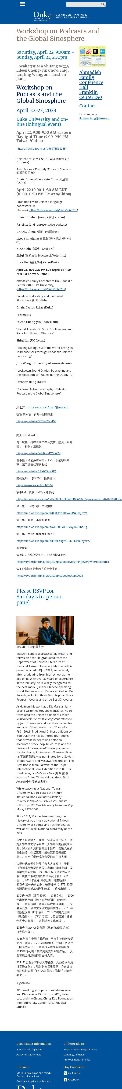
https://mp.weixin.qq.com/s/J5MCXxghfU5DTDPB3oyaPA (53, 541)
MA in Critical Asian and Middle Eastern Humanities (34, 1074)
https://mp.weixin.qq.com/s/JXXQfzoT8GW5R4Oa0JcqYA (52, 513)
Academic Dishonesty (28, 1054)
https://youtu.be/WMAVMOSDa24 (38, 453)
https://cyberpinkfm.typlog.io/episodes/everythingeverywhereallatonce (63, 562)
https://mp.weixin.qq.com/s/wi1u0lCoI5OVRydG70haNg (51, 527)
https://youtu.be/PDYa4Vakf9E (36, 421)
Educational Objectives (29, 1049)
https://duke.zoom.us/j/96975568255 (42, 149)
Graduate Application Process (33, 1081)
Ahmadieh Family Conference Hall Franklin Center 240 (91, 85)
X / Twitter (74, 1073)
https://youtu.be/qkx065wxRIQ (36, 471)
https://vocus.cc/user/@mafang (48, 407)
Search (103, 4)
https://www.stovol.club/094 (34, 485)
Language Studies (74, 1054)
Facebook (73, 1079)
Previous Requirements (77, 1059)
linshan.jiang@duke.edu (94, 118)
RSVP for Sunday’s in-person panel (39, 597)
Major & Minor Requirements (80, 1049)
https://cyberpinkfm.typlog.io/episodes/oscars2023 (49, 576)
